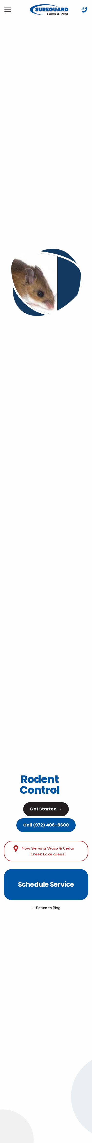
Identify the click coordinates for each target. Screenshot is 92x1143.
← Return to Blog (46, 908)
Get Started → (46, 809)
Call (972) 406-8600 (46, 825)
